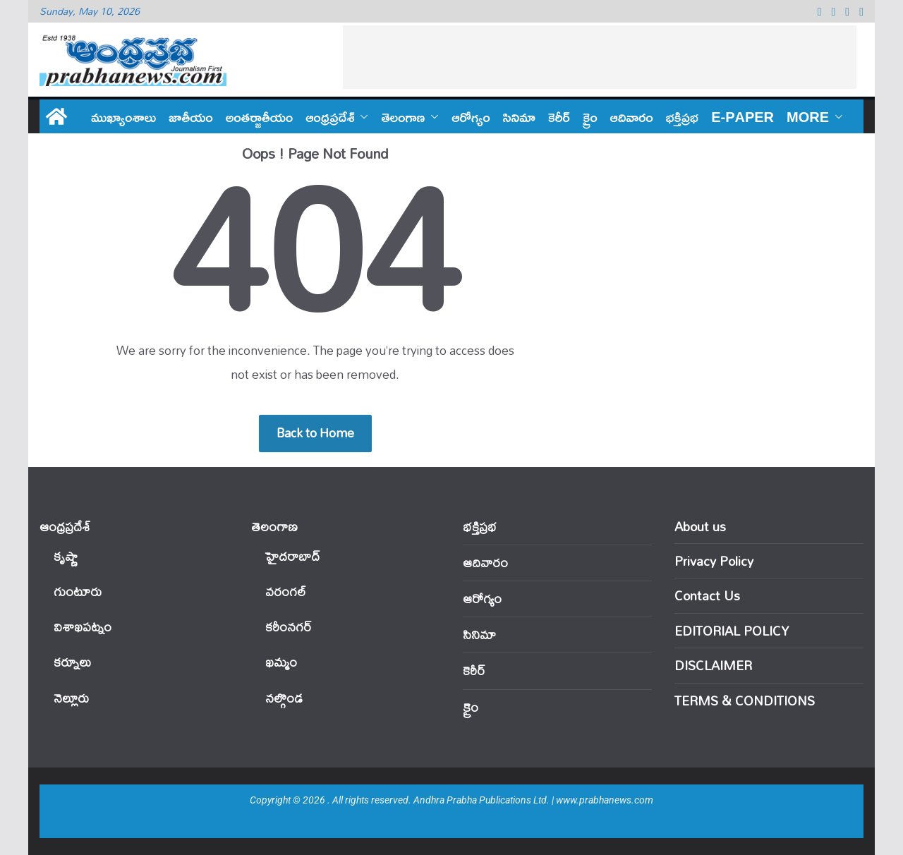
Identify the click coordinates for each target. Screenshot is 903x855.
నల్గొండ (284, 698)
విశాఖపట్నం (82, 626)
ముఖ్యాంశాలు (123, 116)
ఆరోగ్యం (471, 116)
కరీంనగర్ (288, 626)
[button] (361, 116)
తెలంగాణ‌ (403, 116)
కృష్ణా (66, 556)
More (808, 116)
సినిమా (519, 116)
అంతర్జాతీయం (259, 116)
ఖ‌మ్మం (281, 662)
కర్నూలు (72, 662)
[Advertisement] (599, 57)
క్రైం (590, 116)
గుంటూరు (78, 591)
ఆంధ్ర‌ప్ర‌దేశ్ (329, 116)
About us (700, 526)
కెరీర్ (559, 116)
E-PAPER (742, 116)
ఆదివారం (631, 116)
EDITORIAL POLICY (731, 630)
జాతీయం (191, 116)
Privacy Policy (713, 561)
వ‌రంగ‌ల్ (285, 591)
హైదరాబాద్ (292, 556)
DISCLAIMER (713, 665)
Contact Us (707, 595)
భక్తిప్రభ (682, 116)
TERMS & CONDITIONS (744, 700)
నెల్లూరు (71, 698)
